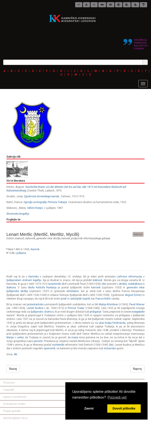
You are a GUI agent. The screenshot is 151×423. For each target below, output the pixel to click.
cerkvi (20, 337)
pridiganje (95, 311)
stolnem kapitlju (31, 280)
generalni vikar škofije (48, 238)
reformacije (135, 276)
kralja (108, 322)
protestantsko (35, 304)
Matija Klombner (108, 304)
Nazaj (13, 368)
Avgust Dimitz (133, 295)
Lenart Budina (35, 308)
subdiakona (135, 283)
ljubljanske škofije (17, 291)
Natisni (138, 234)
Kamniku (33, 276)
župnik (86, 298)
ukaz (102, 322)
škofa (31, 287)
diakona (11, 287)
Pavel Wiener (137, 304)
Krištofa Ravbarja (46, 287)
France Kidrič (103, 298)
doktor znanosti (15, 238)
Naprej (137, 368)
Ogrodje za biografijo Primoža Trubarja (45, 202)
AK (15, 354)
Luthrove (122, 276)
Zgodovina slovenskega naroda (41, 196)
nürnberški (58, 344)
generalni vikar (136, 287)
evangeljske (138, 311)
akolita (123, 283)
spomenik (49, 348)
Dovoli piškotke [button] (124, 408)
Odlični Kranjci (35, 207)
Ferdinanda (119, 322)
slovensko (110, 348)
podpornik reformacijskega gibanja (90, 238)
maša (74, 337)
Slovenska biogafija (17, 213)
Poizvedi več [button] (117, 397)
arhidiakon (72, 291)
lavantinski (54, 283)
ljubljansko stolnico (42, 311)
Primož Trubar (76, 308)
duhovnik (30, 238)
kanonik (65, 238)
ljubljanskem (13, 280)
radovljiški (76, 298)
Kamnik (35, 249)
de (103, 283)
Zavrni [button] (89, 408)
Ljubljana (21, 252)
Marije (10, 337)
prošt (64, 298)
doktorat (97, 280)
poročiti (38, 341)
